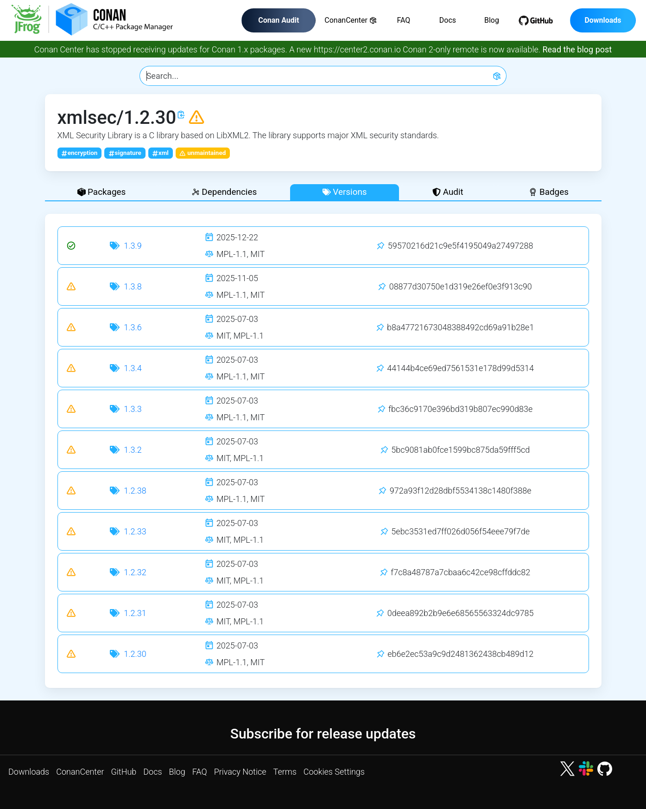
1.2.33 (135, 531)
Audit (447, 191)
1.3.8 (133, 286)
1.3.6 (133, 327)
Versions (345, 191)
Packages (101, 191)
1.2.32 (135, 572)
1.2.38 (135, 490)
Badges (549, 191)
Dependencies (224, 191)
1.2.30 (135, 654)
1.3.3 (133, 409)
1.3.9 (133, 245)
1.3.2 (133, 450)
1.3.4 (133, 368)
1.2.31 (135, 613)
